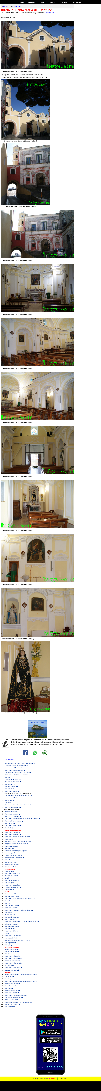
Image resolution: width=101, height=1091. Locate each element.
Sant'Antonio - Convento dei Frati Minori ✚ (18, 772)
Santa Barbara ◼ (10, 823)
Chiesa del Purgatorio (11, 924)
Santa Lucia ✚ (9, 919)
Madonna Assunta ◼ (11, 811)
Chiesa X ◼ (8, 945)
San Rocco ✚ (9, 988)
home (6, 6)
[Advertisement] (50, 1085)
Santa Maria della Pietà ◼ (13, 834)
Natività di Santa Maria (12, 949)
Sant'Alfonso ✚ (9, 976)
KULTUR (53, 2)
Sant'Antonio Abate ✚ (11, 786)
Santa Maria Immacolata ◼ (13, 958)
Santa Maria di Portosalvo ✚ (13, 798)
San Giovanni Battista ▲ (12, 1004)
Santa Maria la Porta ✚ (12, 993)
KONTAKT (64, 2)
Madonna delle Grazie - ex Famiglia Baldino (18, 1002)
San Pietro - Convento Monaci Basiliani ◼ (18, 805)
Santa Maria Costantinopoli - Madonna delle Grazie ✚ (21, 981)
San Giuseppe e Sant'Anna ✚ (14, 997)
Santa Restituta (9, 871)
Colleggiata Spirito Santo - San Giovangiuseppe (20, 763)
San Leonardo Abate (11, 938)
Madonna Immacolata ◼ (12, 814)
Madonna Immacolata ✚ (12, 846)
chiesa (16, 6)
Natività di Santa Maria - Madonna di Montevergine (21, 974)
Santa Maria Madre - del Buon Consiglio (17, 837)
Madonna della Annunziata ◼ (14, 821)
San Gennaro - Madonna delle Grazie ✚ (17, 940)
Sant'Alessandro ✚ (10, 800)
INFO (42, 2)
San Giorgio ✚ (9, 979)
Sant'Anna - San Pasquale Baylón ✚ (16, 850)
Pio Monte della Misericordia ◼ (14, 857)
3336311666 (62, 1079)
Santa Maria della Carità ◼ (13, 825)
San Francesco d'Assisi (12, 896)
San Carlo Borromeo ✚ (12, 905)
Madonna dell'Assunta (12, 864)
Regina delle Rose (10, 915)
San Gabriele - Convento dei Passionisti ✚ (18, 841)
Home (22, 2)
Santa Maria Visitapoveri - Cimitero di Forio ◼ (19, 910)
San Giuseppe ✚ (10, 853)
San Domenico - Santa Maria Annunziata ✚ (18, 795)
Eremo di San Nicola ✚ (12, 970)
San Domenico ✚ (10, 789)
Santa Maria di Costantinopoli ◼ (15, 770)
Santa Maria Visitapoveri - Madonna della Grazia (20, 898)
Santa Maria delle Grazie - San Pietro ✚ (17, 775)
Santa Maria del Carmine (12, 956)
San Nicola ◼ (9, 828)
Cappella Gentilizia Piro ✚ (13, 887)
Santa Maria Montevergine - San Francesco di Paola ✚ (22, 922)
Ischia (52, 1079)
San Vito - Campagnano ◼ (13, 807)
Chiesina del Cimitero (11, 867)
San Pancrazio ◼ (10, 1007)
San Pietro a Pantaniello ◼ (13, 816)
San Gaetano (9, 912)
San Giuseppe (9, 882)
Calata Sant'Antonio (11, 860)
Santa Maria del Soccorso (13, 894)
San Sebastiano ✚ (10, 986)
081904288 (50, 13)
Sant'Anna (8, 802)
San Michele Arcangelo (12, 917)
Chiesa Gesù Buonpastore (13, 779)
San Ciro (7, 777)
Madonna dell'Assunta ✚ (12, 983)
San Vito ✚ (8, 903)
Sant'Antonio (9, 839)
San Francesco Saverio (12, 926)
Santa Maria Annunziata (12, 885)
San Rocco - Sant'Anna (12, 880)
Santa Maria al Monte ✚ (12, 931)
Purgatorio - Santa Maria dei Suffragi (16, 843)
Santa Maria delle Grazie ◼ (13, 967)
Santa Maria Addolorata (12, 791)
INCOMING (32, 2)
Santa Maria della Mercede (13, 963)
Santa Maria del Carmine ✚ (13, 768)
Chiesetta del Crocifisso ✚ (13, 782)
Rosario (7, 878)
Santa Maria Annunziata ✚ (13, 936)
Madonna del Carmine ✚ (12, 990)
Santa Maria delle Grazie (12, 873)
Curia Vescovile (9, 759)
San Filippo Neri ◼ (10, 942)
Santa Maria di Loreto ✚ (12, 908)
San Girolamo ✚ (10, 784)
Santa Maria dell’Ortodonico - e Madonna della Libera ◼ (22, 818)
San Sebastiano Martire (12, 901)
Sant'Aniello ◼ (9, 889)
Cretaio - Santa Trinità (11, 1000)
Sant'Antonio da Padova (12, 961)
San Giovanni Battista (11, 862)
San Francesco (9, 848)
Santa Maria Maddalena (12, 832)
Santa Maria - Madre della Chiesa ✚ (16, 995)
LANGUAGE (77, 2)
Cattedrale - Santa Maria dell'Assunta (16, 765)
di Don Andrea (9, 965)
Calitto (7, 933)
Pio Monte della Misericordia (13, 855)
